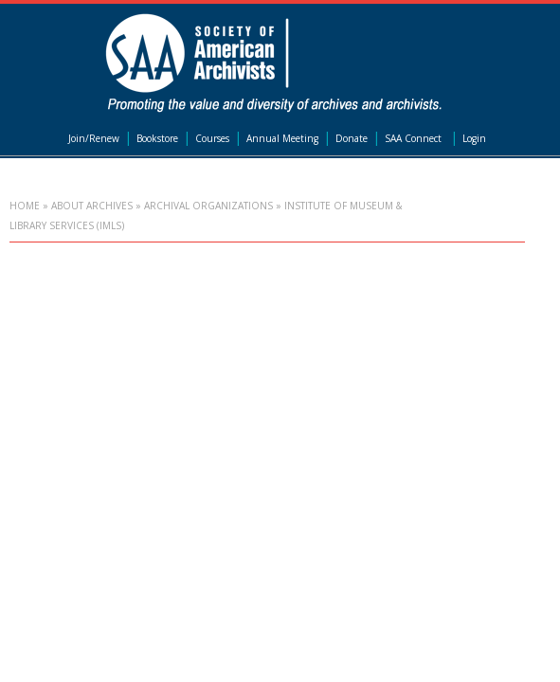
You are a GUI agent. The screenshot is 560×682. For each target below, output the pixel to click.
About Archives (92, 205)
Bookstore (157, 138)
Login (474, 138)
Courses (212, 138)
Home (24, 205)
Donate (351, 138)
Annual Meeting (282, 138)
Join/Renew (93, 138)
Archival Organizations (208, 205)
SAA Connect (413, 138)
